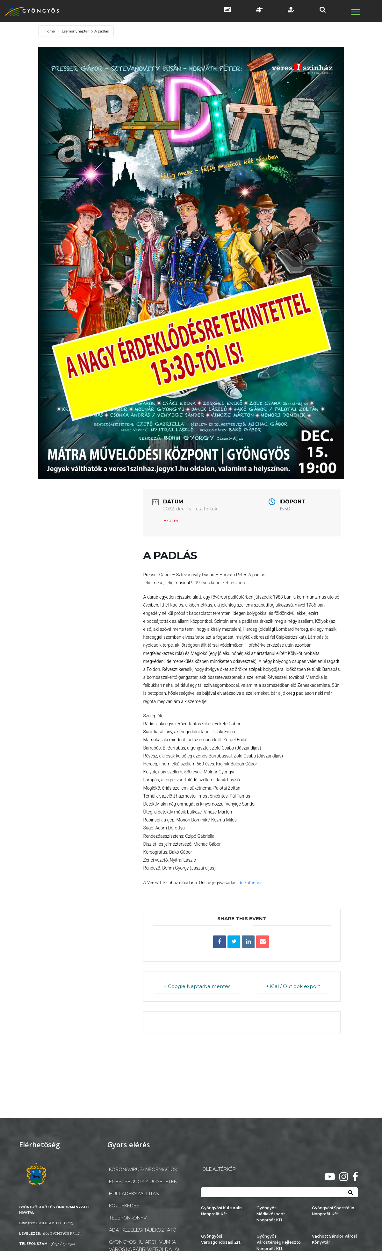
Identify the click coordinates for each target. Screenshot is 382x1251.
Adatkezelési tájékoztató (143, 1230)
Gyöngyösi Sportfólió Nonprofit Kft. (333, 1210)
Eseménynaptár (75, 31)
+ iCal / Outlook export (293, 986)
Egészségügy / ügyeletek (143, 1181)
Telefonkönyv (128, 1218)
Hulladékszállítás (134, 1194)
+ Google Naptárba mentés (197, 986)
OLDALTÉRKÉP (218, 1169)
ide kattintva (249, 882)
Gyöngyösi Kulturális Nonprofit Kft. (221, 1210)
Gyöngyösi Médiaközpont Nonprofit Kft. (270, 1213)
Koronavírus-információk (143, 1169)
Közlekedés (124, 1206)
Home (50, 31)
